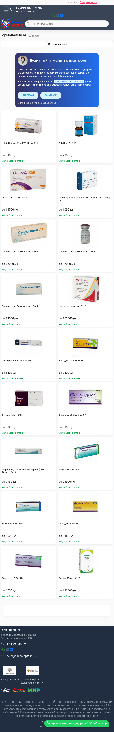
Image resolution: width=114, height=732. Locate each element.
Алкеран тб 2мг (67, 143)
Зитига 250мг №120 (69, 578)
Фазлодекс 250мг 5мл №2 (16, 197)
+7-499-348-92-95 (29, 8)
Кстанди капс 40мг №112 (72, 306)
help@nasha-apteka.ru (18, 656)
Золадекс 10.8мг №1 (13, 578)
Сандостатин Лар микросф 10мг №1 (21, 306)
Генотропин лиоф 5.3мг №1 (16, 360)
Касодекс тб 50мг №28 (71, 360)
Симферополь (88, 2)
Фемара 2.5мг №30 (12, 415)
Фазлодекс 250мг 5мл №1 (73, 415)
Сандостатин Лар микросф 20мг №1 (21, 251)
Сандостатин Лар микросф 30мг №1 (78, 251)
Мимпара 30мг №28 (12, 523)
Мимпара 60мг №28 (69, 469)
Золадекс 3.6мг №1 (69, 523)
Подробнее (54, 715)
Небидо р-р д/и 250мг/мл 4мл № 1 (20, 143)
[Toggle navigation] (6, 9)
